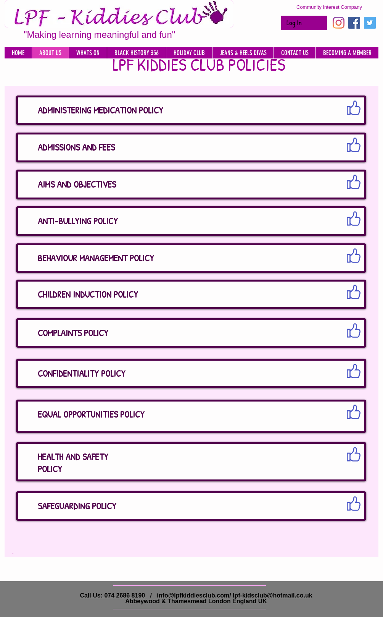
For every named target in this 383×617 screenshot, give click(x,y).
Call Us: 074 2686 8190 (112, 595)
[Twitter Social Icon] (370, 23)
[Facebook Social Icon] (354, 23)
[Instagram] (338, 23)
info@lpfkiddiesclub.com (193, 595)
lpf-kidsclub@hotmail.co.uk (272, 595)
